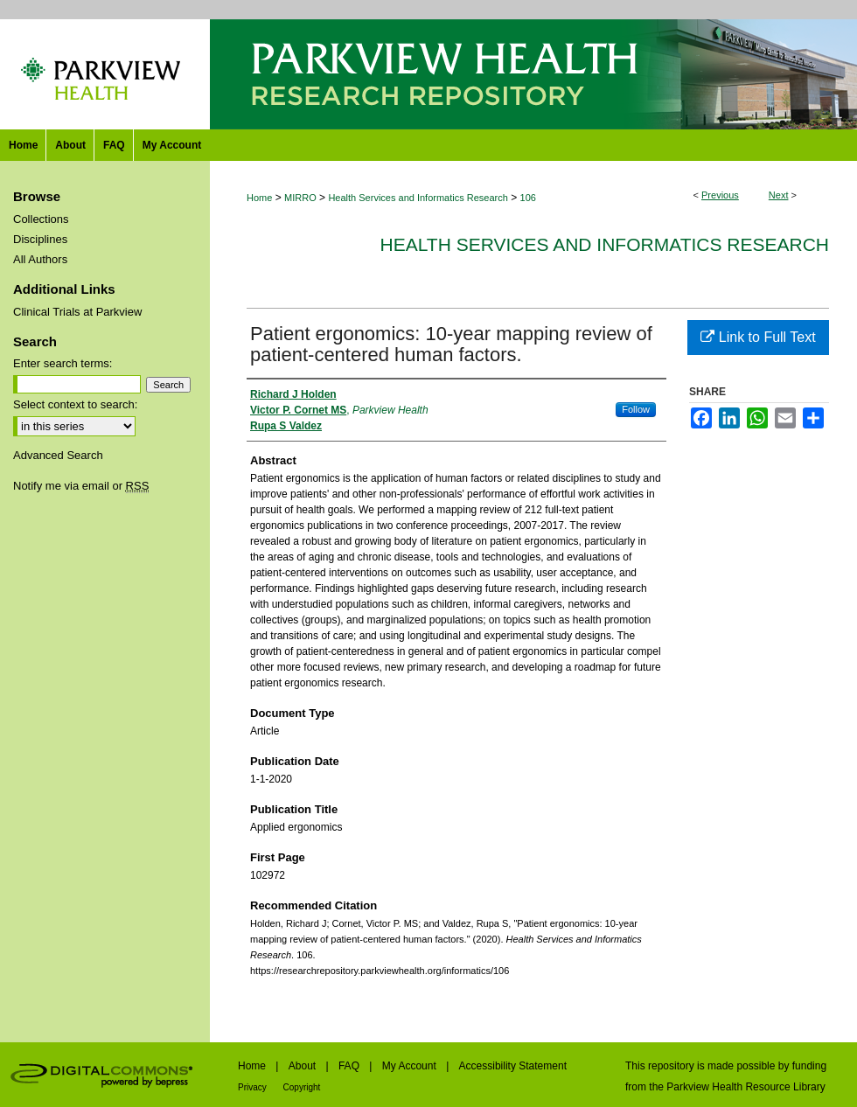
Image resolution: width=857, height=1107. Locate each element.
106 (528, 197)
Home (259, 197)
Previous (720, 195)
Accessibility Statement (513, 1066)
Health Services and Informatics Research (417, 197)
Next (779, 195)
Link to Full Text (757, 337)
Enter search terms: (62, 363)
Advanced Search (58, 455)
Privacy (253, 1087)
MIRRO (300, 197)
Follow (636, 409)
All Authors (40, 259)
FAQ (350, 1066)
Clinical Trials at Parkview (77, 311)
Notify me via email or (81, 485)
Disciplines (40, 239)
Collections (41, 219)
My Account (410, 1066)
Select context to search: (75, 404)
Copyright (302, 1087)
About (304, 1066)
